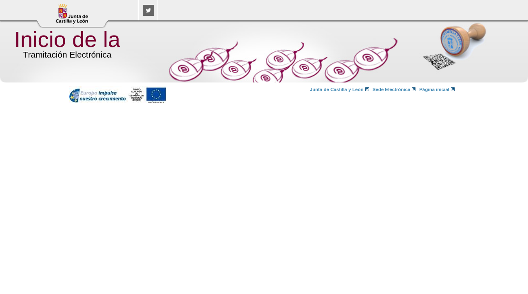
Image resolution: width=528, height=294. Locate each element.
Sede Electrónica (392, 89)
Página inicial (434, 89)
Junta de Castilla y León (337, 89)
